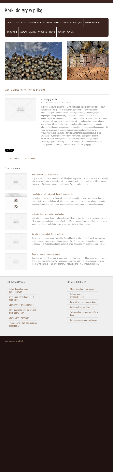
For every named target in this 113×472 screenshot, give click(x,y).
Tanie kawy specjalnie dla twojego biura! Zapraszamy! (22, 311)
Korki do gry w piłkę (36, 89)
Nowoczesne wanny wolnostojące (45, 174)
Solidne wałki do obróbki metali (82, 307)
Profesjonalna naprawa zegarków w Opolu (84, 313)
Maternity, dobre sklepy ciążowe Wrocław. (48, 214)
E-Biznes (15, 89)
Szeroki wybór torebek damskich (21, 305)
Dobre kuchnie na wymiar (19, 318)
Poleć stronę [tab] (30, 158)
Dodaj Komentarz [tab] (13, 158)
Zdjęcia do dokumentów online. (82, 289)
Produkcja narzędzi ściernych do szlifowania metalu (52, 194)
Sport (23, 89)
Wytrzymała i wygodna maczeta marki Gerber (21, 298)
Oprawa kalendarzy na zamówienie (83, 320)
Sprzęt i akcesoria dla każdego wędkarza (48, 234)
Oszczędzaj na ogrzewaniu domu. (83, 302)
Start (7, 89)
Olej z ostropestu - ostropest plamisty (46, 254)
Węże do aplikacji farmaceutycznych (77, 295)
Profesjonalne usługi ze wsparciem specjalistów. (23, 324)
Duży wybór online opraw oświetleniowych (18, 290)
